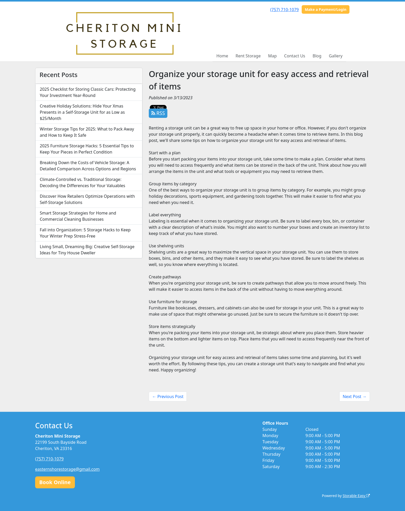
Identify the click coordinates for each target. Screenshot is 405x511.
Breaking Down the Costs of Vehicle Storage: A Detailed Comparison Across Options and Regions (88, 166)
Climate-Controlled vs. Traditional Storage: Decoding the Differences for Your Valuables (82, 182)
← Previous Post (167, 396)
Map (272, 56)
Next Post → (355, 396)
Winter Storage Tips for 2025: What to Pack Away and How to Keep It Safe (87, 132)
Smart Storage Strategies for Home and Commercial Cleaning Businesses (78, 216)
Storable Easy (356, 495)
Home (222, 56)
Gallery (335, 56)
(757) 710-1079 (284, 9)
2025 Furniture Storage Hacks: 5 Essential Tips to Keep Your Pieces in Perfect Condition (87, 149)
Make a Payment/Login (325, 9)
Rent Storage (248, 56)
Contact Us (294, 56)
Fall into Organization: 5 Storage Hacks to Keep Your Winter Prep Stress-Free (85, 233)
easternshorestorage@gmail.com (67, 469)
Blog (317, 56)
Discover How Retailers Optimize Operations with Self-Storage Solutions (87, 199)
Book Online (55, 482)
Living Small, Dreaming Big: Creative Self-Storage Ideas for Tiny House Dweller (87, 250)
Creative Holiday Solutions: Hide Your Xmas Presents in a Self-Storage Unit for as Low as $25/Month (82, 112)
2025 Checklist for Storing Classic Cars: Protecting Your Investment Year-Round (88, 92)
